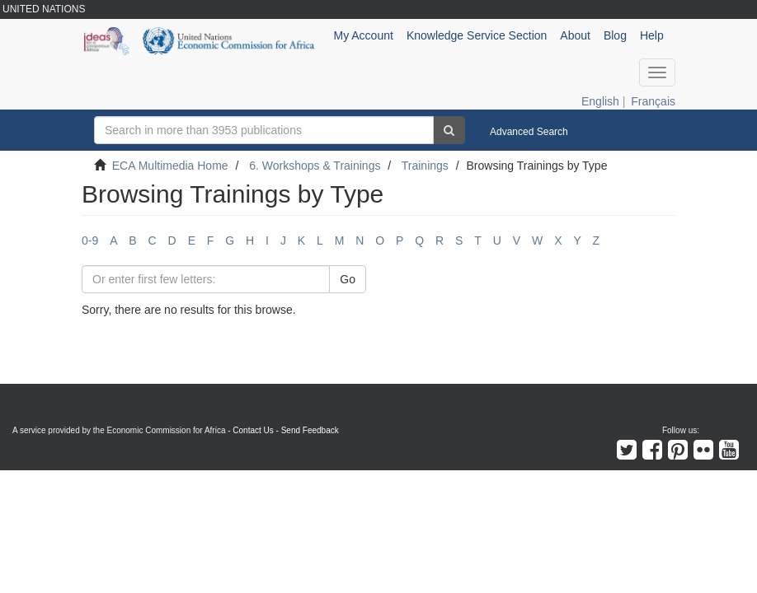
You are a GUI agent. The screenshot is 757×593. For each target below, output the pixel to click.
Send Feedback (310, 430)
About (575, 35)
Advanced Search (529, 132)
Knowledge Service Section (477, 35)
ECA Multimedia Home (170, 165)
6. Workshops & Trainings (314, 165)
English (600, 101)
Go (347, 279)
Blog (615, 35)
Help (652, 35)
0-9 (90, 240)
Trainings (425, 165)
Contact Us (253, 430)
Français (653, 101)
